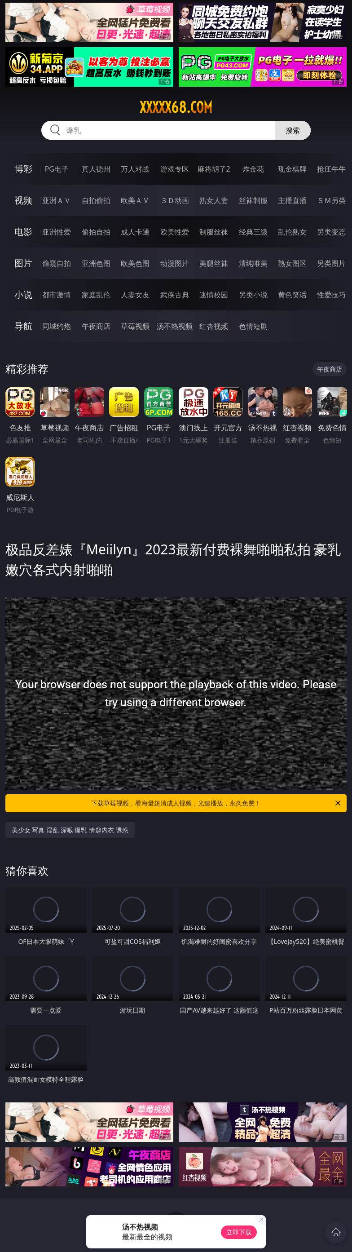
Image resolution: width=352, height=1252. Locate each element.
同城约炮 (56, 326)
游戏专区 (174, 169)
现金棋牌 (292, 169)
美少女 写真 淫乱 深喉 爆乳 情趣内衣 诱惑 (70, 830)
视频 (23, 200)
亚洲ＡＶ (56, 200)
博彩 (23, 169)
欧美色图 (135, 263)
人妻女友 (135, 295)
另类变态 (331, 232)
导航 (23, 326)
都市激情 (56, 295)
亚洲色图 (96, 263)
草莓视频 (135, 326)
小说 (23, 294)
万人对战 (135, 169)
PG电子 (57, 169)
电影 (23, 232)
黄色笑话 (292, 295)
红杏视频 (213, 326)
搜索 (293, 130)
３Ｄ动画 (174, 200)
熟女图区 (292, 263)
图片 (23, 263)
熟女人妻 (213, 200)
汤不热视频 (175, 326)
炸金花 (253, 169)
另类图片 (331, 263)
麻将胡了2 (214, 169)
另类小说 (253, 295)
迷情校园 (213, 295)
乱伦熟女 (292, 232)
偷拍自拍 (96, 232)
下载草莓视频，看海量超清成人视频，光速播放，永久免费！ (216, 803)
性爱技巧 (331, 295)
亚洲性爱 (56, 232)
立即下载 (238, 1232)
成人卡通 (135, 232)
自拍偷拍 (96, 200)
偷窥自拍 (56, 263)
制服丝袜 (213, 232)
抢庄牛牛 (331, 169)
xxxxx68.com (176, 107)
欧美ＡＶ (135, 200)
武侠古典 (174, 295)
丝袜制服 (253, 200)
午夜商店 (96, 326)
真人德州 (96, 169)
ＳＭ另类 (331, 200)
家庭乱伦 (96, 295)
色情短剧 (253, 326)
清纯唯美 (253, 263)
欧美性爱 (174, 232)
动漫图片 (174, 263)
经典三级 (253, 232)
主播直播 (292, 200)
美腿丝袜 (213, 263)
